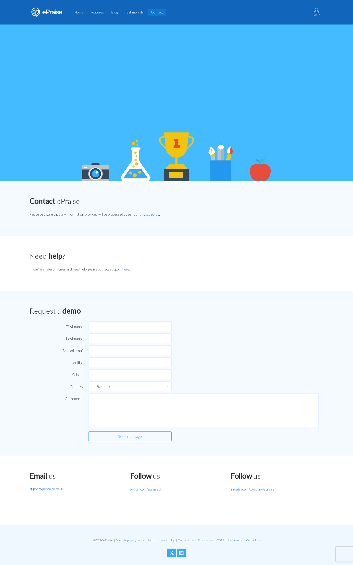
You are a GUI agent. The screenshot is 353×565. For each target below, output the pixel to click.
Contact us (253, 540)
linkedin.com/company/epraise (252, 489)
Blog (114, 12)
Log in (316, 12)
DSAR (220, 540)
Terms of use (186, 540)
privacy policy (149, 214)
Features (97, 12)
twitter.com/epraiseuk (146, 489)
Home (79, 12)
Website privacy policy (130, 540)
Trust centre (205, 540)
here (125, 269)
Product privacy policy (161, 540)
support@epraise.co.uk (46, 489)
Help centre (235, 540)
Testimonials (134, 12)
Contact (157, 12)
